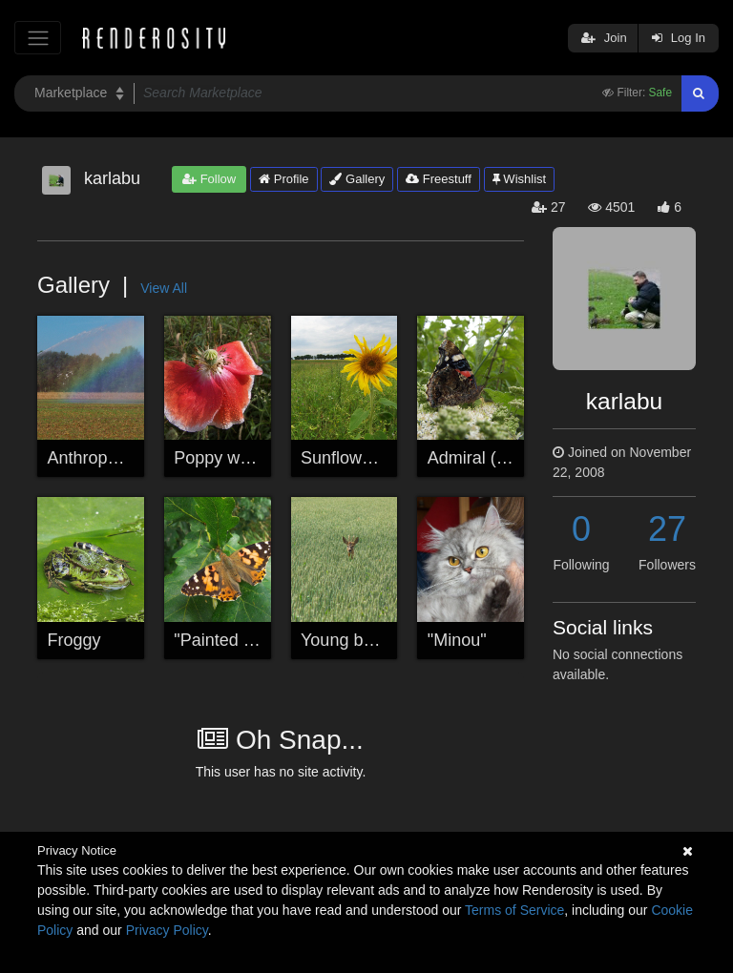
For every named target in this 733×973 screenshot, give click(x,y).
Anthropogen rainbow (129, 457)
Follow (209, 179)
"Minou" (457, 640)
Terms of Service (514, 910)
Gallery (357, 179)
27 (667, 529)
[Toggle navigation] (37, 37)
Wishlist (519, 179)
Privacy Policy (167, 930)
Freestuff (438, 179)
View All (163, 288)
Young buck (345, 640)
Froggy (74, 640)
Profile (283, 179)
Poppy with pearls (241, 457)
